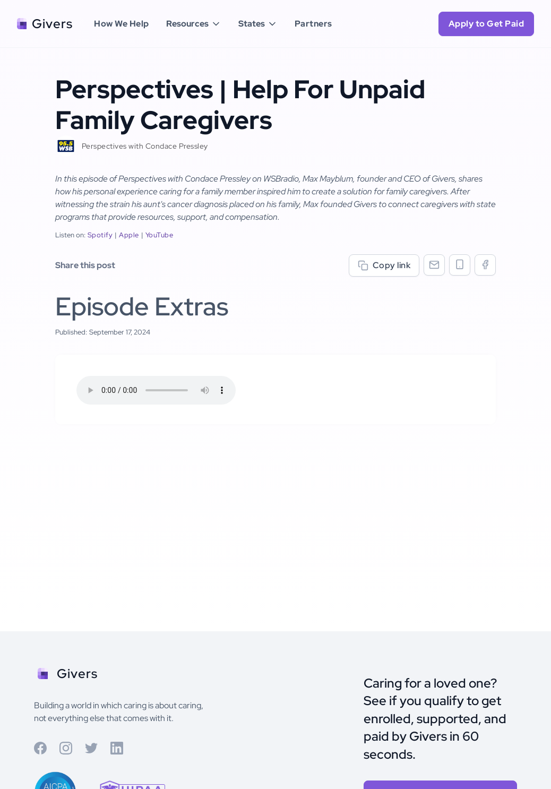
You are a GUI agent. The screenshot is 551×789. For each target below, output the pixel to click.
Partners (313, 23)
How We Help (121, 23)
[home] (45, 23)
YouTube (159, 234)
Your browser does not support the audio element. (156, 390)
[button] (194, 24)
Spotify (100, 234)
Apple (129, 234)
